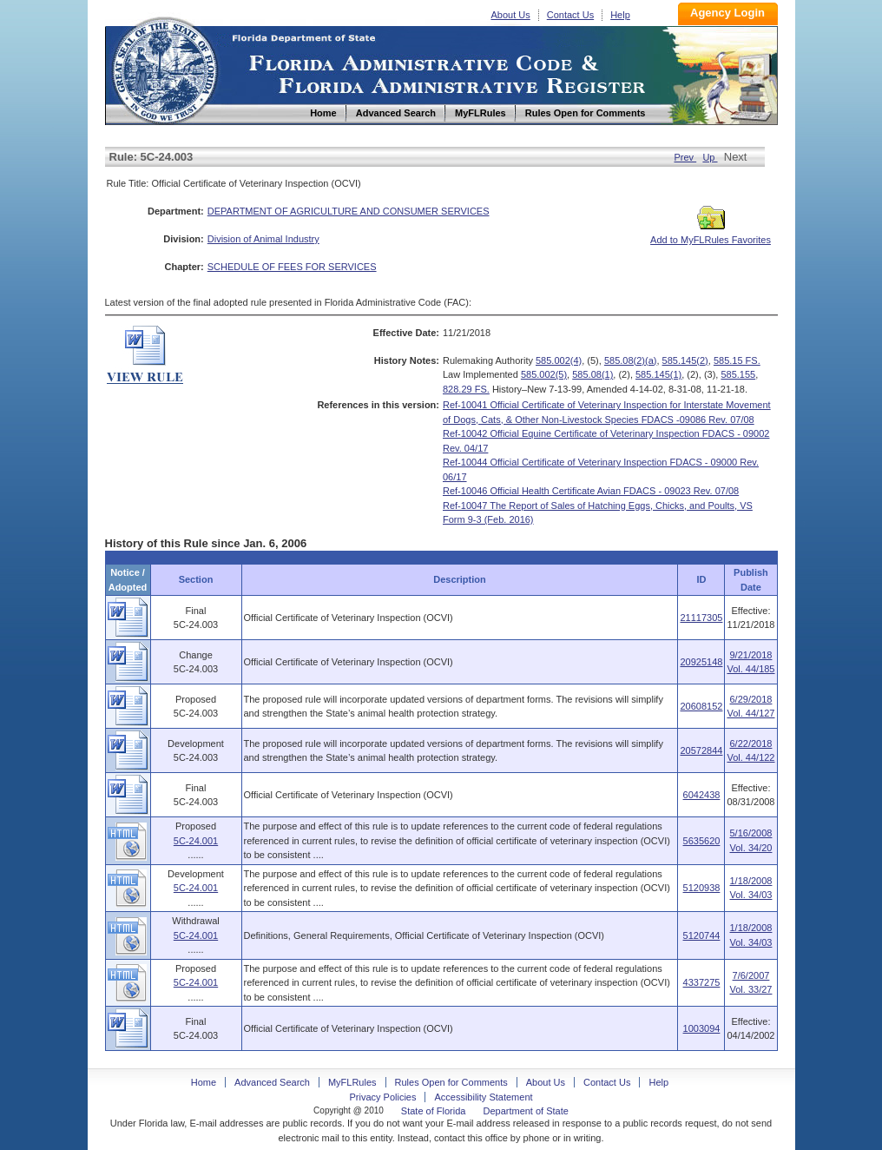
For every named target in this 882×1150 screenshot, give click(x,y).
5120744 (702, 935)
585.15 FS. (737, 360)
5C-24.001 (196, 841)
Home (164, 68)
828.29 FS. (466, 389)
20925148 (701, 662)
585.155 (738, 374)
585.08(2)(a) (630, 360)
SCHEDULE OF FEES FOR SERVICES (292, 266)
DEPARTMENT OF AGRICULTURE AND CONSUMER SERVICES (348, 211)
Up (709, 157)
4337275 (702, 982)
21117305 (701, 617)
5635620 (702, 841)
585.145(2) (685, 360)
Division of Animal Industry (263, 239)
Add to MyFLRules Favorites (710, 234)
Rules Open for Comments (451, 1082)
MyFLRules (352, 1082)
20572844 (701, 750)
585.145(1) (658, 374)
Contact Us (570, 15)
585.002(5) (544, 374)
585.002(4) (559, 360)
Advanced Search (272, 1082)
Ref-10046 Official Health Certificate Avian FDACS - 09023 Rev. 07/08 (591, 491)
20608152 (701, 706)
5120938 (702, 887)
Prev (685, 157)
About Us (510, 15)
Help (620, 15)
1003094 (702, 1028)
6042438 (702, 795)
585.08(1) (592, 374)
